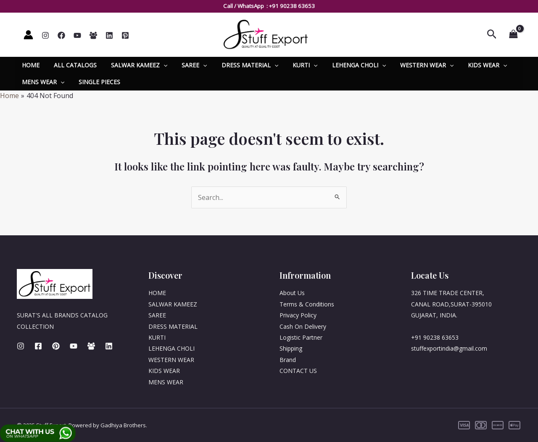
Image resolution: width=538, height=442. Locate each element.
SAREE (185, 65)
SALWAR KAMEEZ (133, 65)
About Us (292, 293)
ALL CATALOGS (71, 65)
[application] (157, 65)
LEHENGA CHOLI (342, 65)
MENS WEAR (42, 82)
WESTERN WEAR (408, 65)
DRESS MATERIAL (238, 65)
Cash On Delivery (303, 326)
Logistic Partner (301, 337)
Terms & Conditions (307, 304)
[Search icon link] (492, 34)
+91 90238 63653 (292, 6)
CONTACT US (298, 371)
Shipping (291, 348)
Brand (288, 360)
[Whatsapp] (93, 35)
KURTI (291, 65)
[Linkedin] (109, 35)
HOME (29, 65)
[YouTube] (77, 35)
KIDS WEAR (465, 65)
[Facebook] (61, 35)
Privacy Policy (298, 315)
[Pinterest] (125, 35)
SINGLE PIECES (95, 82)
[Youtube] (73, 346)
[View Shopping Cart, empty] (513, 34)
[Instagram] (45, 35)
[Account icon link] (28, 35)
